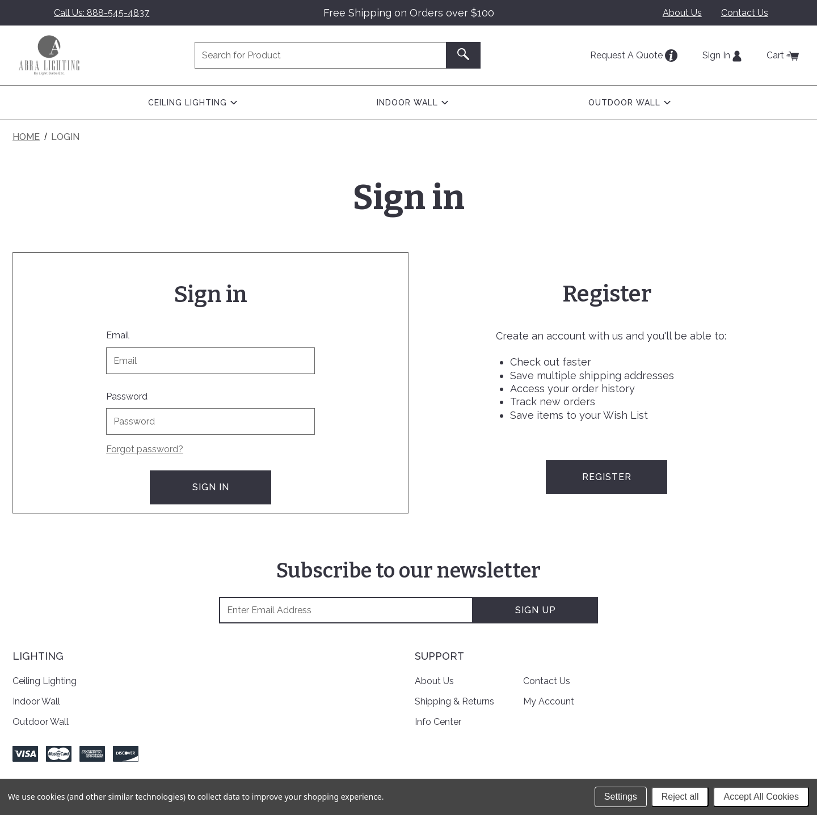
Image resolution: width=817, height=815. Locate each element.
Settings (620, 796)
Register (606, 477)
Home (26, 136)
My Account (548, 701)
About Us (682, 12)
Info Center (438, 721)
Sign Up (535, 610)
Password (127, 396)
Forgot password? (144, 449)
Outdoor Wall (40, 721)
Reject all (680, 796)
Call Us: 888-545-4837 (101, 12)
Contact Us (744, 12)
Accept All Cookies (761, 796)
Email (117, 335)
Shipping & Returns (454, 701)
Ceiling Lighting (44, 681)
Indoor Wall (36, 701)
